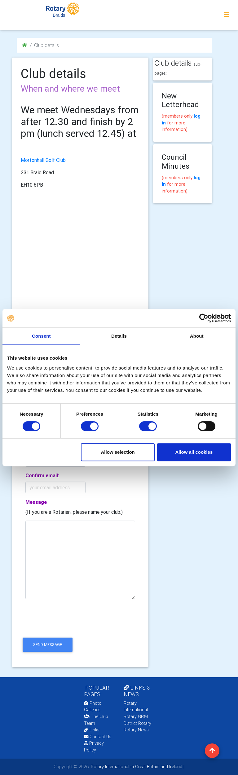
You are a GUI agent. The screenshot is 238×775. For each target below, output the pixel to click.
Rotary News (136, 730)
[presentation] (68, 624)
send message (47, 644)
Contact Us (97, 736)
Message (36, 502)
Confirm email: (42, 475)
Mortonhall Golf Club (43, 160)
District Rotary (137, 723)
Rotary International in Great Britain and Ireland (136, 766)
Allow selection (118, 452)
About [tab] (197, 336)
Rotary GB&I (136, 716)
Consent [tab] (41, 336)
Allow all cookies (194, 452)
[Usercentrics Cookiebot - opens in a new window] (204, 318)
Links (91, 730)
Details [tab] (119, 336)
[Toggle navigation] (226, 15)
